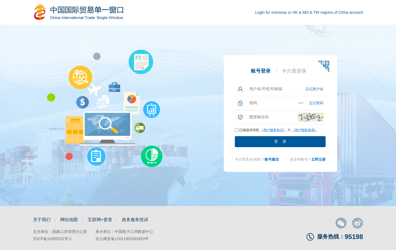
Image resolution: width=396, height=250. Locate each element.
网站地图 (69, 219)
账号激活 (272, 159)
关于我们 (42, 219)
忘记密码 (316, 103)
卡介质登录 (294, 71)
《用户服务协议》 (273, 130)
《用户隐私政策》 (305, 130)
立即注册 (318, 159)
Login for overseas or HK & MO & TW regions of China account (309, 12)
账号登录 (261, 71)
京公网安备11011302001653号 (121, 239)
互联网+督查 (100, 219)
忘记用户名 (314, 89)
